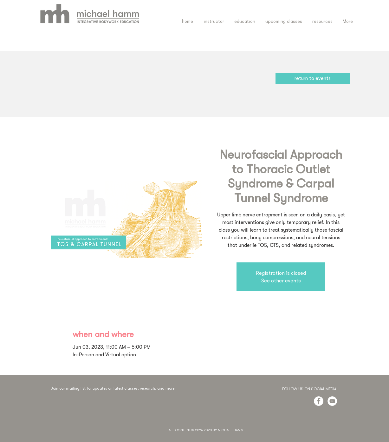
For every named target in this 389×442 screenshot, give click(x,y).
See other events (281, 280)
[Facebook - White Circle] (318, 401)
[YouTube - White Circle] (332, 401)
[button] (244, 21)
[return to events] (313, 78)
